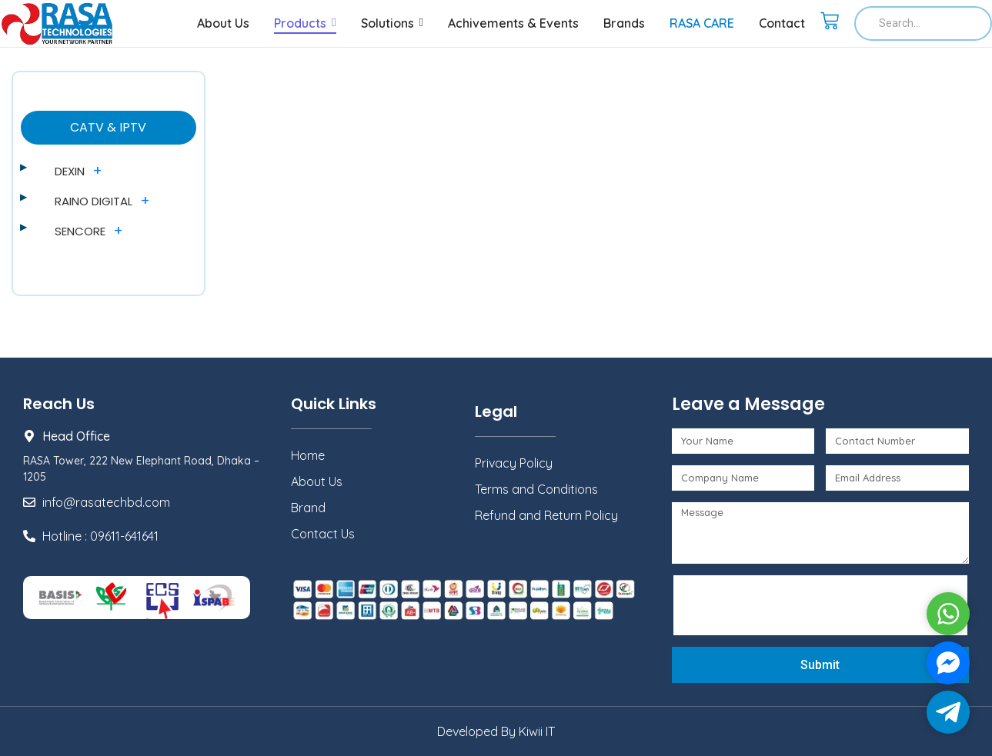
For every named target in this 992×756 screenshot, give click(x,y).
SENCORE (80, 231)
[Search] (923, 23)
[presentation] (797, 605)
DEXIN (70, 171)
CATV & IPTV (108, 127)
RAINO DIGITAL (93, 201)
